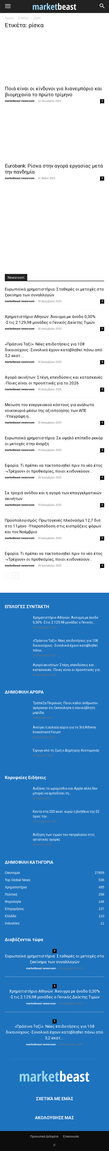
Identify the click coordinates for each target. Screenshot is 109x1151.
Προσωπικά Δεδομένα (44, 1136)
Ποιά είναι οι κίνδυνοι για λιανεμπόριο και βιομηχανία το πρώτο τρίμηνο (53, 92)
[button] (7, 6)
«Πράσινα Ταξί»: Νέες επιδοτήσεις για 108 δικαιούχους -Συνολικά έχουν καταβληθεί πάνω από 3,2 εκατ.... (53, 350)
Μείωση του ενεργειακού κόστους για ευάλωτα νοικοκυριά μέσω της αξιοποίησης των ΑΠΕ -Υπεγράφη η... (49, 410)
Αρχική (9, 18)
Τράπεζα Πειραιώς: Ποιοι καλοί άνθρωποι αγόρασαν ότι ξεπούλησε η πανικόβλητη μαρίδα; (65, 708)
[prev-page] (8, 576)
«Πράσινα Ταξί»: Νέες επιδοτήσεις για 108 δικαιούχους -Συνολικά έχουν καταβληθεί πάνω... (65, 645)
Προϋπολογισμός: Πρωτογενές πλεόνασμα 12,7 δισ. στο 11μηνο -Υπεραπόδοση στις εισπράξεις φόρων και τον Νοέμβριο (53, 526)
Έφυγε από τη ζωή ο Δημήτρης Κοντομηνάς (66, 750)
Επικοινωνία (71, 1136)
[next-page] (16, 576)
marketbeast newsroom (19, 100)
